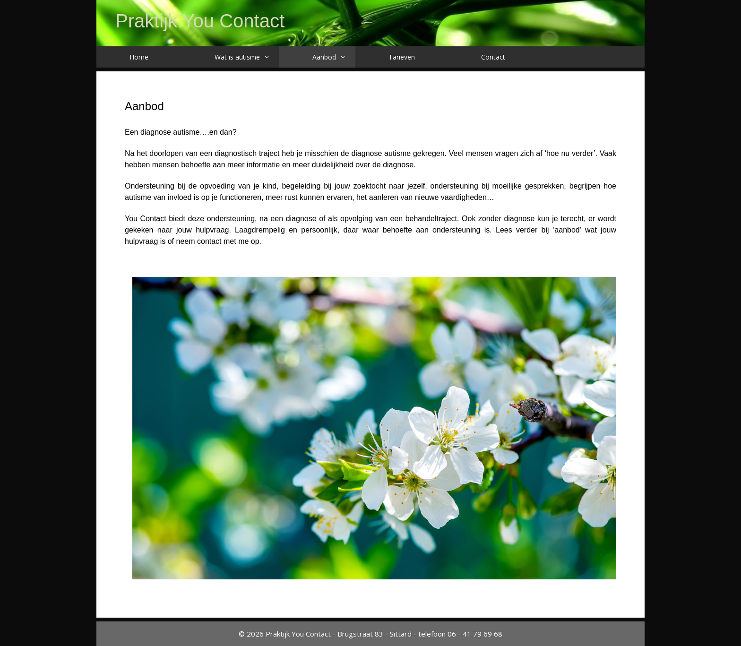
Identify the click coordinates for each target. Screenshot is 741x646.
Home (138, 56)
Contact (493, 56)
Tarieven (401, 56)
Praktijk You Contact (199, 20)
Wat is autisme (247, 57)
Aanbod (333, 57)
